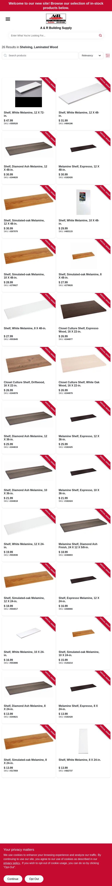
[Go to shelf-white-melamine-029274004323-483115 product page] (83, 211)
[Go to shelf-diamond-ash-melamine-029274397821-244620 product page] (29, 158)
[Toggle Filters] (108, 56)
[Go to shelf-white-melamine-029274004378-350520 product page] (29, 104)
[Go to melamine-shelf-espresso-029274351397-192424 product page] (83, 481)
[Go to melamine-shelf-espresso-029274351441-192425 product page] (83, 427)
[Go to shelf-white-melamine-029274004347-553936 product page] (29, 535)
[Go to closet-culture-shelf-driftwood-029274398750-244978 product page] (29, 373)
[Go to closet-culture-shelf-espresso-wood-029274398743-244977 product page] (83, 319)
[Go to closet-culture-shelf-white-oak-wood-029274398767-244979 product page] (83, 373)
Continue (12, 878)
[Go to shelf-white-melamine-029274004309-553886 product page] (29, 643)
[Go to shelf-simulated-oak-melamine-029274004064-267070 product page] (29, 211)
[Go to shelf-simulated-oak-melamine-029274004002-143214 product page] (83, 643)
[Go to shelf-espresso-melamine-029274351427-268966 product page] (83, 589)
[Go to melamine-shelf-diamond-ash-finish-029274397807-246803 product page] (83, 535)
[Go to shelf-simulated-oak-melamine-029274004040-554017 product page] (29, 589)
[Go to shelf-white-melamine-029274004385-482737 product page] (83, 751)
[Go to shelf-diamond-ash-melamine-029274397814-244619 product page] (29, 427)
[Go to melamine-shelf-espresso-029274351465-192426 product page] (83, 158)
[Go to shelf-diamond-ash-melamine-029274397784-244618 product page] (29, 481)
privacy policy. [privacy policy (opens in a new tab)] (12, 863)
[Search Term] (56, 35)
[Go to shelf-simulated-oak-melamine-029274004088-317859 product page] (29, 751)
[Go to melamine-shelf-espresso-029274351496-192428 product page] (83, 697)
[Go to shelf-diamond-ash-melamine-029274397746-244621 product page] (29, 697)
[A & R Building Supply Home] (56, 19)
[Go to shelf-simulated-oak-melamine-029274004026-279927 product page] (29, 265)
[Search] (100, 35)
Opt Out (34, 878)
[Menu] (8, 19)
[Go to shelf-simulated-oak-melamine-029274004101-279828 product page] (83, 265)
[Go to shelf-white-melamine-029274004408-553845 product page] (29, 319)
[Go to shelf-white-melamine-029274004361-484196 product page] (83, 104)
